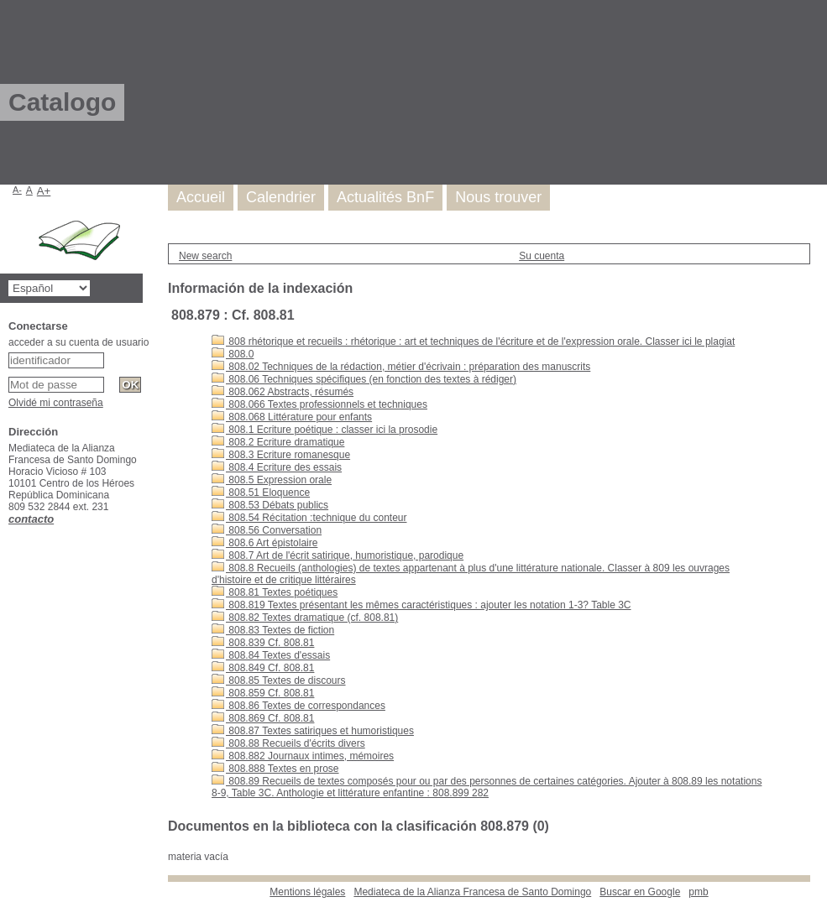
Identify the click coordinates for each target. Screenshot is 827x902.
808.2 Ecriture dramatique (278, 442)
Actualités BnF (385, 197)
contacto (31, 519)
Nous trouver (498, 197)
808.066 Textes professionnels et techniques (319, 404)
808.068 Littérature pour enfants (292, 417)
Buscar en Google (639, 892)
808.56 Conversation (267, 530)
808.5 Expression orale (272, 480)
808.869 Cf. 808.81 (263, 718)
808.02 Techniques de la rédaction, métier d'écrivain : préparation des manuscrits (401, 367)
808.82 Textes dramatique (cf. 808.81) (305, 617)
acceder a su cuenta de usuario (78, 342)
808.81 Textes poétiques (275, 592)
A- (17, 190)
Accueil (200, 197)
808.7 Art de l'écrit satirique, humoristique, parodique (337, 555)
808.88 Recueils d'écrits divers (288, 743)
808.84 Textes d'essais (271, 655)
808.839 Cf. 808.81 (263, 643)
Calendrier (281, 197)
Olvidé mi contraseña (55, 403)
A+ (44, 191)
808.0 (233, 354)
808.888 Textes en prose (275, 768)
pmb (698, 892)
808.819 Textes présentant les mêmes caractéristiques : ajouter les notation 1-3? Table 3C (421, 605)
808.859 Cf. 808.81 (263, 693)
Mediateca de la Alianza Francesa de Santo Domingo (472, 892)
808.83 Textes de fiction (273, 630)
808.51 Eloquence (261, 492)
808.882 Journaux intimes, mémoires (303, 756)
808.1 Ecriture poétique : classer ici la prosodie (324, 429)
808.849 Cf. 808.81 (263, 668)
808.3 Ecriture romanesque (281, 455)
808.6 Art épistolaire (264, 543)
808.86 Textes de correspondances (298, 706)
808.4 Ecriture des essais (277, 467)
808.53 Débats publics (270, 505)
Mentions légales (307, 892)
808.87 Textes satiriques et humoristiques (313, 731)
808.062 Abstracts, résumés (282, 392)
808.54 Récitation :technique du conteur (309, 518)
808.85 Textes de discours (279, 680)
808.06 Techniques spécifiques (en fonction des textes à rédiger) (364, 379)
